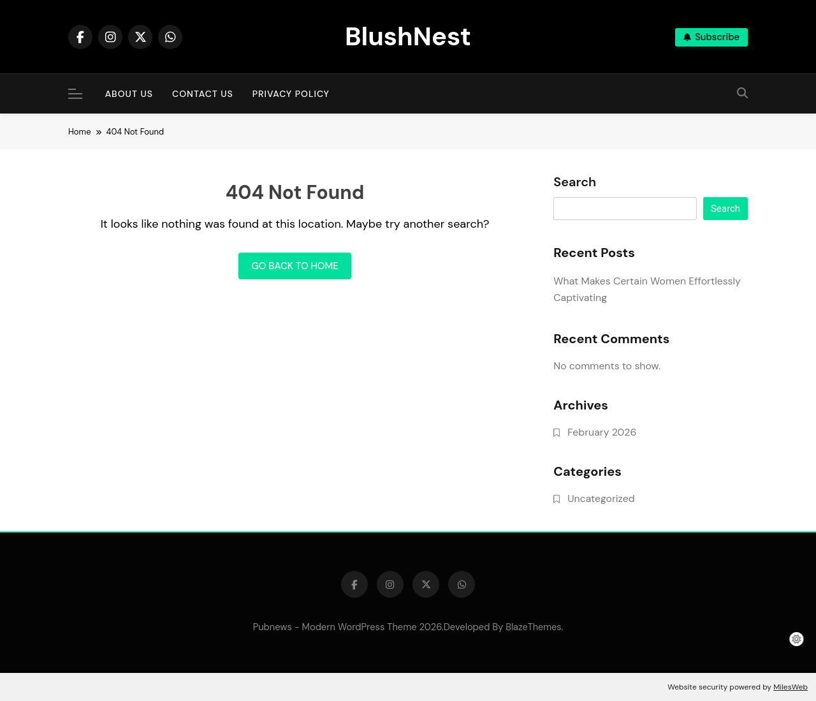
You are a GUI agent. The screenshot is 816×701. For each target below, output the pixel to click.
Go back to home (294, 266)
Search (574, 182)
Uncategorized (601, 498)
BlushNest (408, 36)
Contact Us (202, 94)
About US (129, 94)
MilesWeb (790, 687)
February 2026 (601, 432)
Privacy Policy (291, 94)
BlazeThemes (533, 627)
